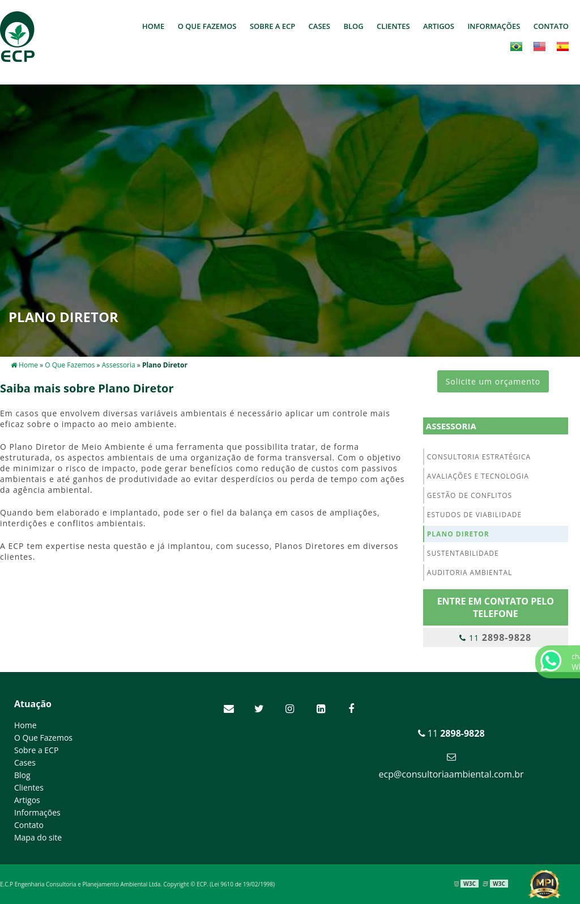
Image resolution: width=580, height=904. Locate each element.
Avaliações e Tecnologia (478, 476)
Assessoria (451, 426)
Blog (353, 26)
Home (153, 26)
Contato (551, 26)
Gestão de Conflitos (469, 495)
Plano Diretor (458, 534)
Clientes (393, 26)
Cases (319, 26)
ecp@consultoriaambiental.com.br (451, 774)
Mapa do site (38, 837)
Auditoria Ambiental (469, 572)
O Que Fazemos (207, 26)
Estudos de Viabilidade (474, 514)
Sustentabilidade (463, 553)
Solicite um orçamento (493, 381)
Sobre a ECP (272, 26)
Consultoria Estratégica (479, 457)
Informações (493, 26)
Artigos (438, 26)
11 (495, 637)
